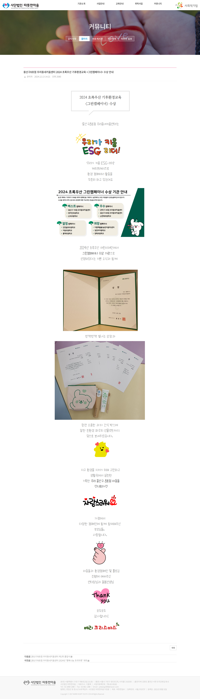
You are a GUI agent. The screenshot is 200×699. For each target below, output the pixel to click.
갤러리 (84, 38)
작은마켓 (112, 38)
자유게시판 (97, 38)
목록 (173, 647)
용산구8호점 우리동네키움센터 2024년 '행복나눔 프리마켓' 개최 (59, 660)
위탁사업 (138, 5)
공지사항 (72, 38)
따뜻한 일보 (126, 38)
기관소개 (81, 5)
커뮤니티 (158, 5)
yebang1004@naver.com (109, 686)
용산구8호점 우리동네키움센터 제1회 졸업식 (51, 656)
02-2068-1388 (69, 686)
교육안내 (119, 5)
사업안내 (100, 5)
